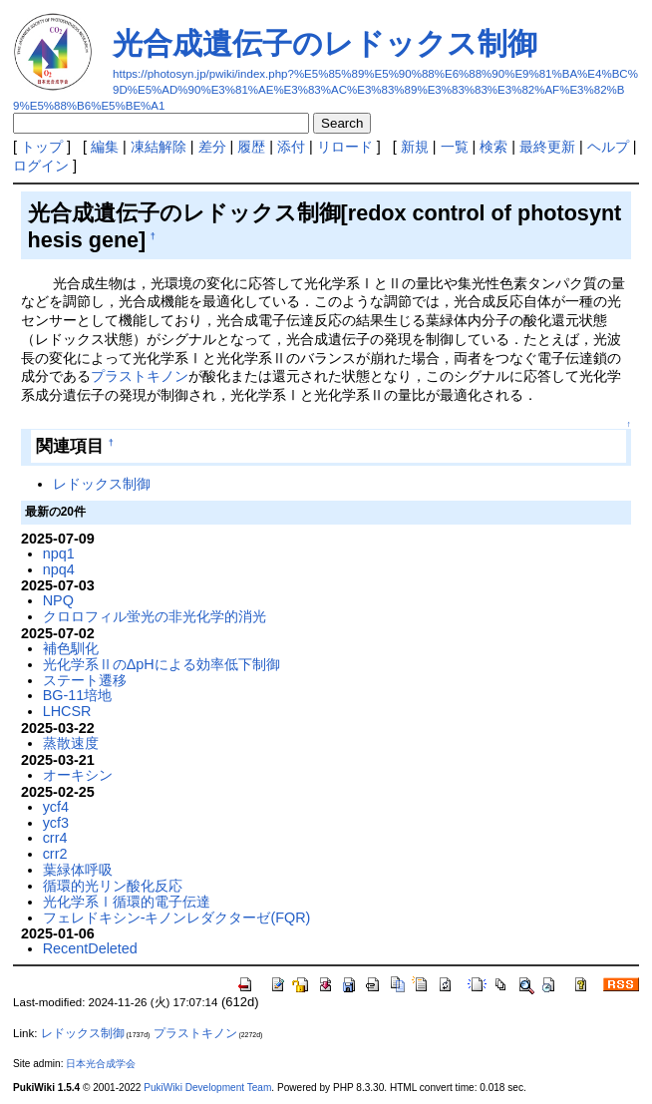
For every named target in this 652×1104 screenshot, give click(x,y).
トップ (42, 147)
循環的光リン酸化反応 (112, 886)
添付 (291, 147)
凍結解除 (158, 147)
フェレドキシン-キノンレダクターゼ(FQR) (177, 917)
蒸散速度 (71, 743)
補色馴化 (71, 648)
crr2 (55, 854)
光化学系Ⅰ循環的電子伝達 (126, 902)
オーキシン (78, 775)
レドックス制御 (102, 484)
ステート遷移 (85, 680)
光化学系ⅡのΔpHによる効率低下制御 (161, 664)
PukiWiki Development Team (207, 1087)
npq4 (59, 569)
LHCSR (67, 711)
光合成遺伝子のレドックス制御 (325, 43)
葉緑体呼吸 (78, 870)
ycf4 (56, 807)
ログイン (41, 166)
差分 (212, 147)
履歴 (251, 147)
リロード (345, 147)
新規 (415, 147)
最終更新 (547, 147)
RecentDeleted (90, 948)
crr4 (55, 838)
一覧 (455, 147)
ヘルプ (608, 147)
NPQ (58, 600)
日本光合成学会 (101, 1063)
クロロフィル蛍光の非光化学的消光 (154, 616)
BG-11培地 (78, 695)
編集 (105, 147)
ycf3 (56, 823)
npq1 (59, 553)
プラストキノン (139, 376)
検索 (493, 147)
